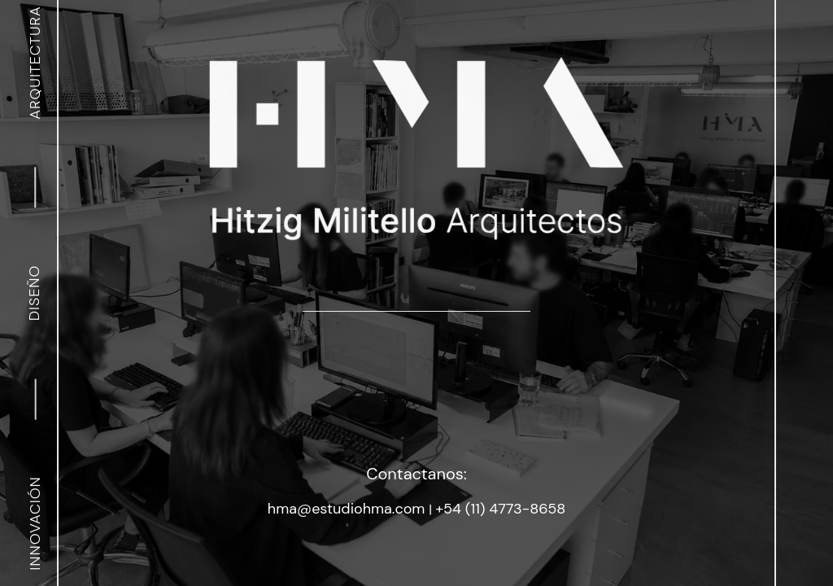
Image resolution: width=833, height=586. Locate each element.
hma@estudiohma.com (348, 508)
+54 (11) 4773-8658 (500, 508)
